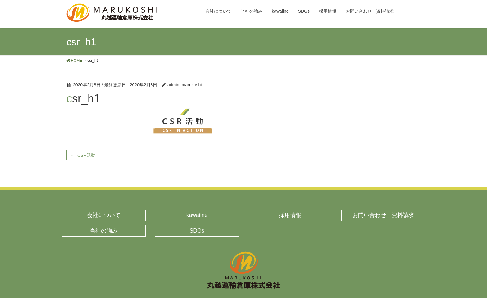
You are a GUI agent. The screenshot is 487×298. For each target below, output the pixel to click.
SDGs (197, 231)
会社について (104, 215)
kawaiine (196, 215)
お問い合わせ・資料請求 (383, 215)
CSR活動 (86, 155)
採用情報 (290, 215)
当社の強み (104, 231)
